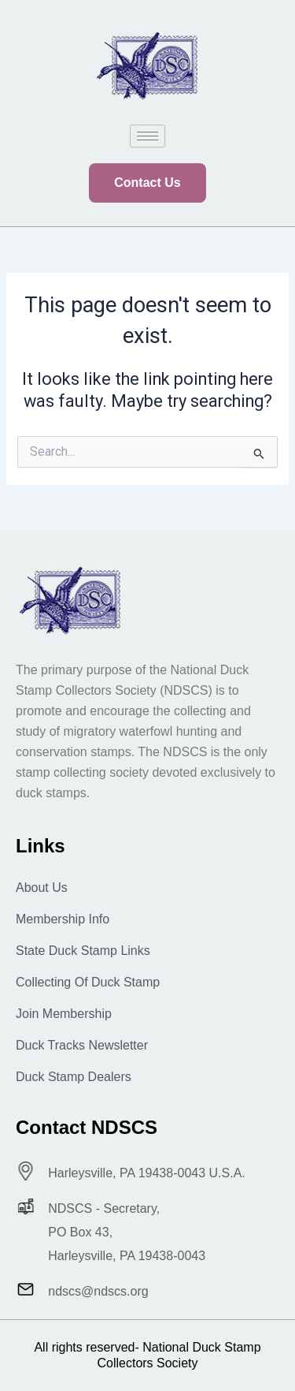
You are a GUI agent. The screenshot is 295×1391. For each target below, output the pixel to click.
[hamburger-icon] (147, 136)
